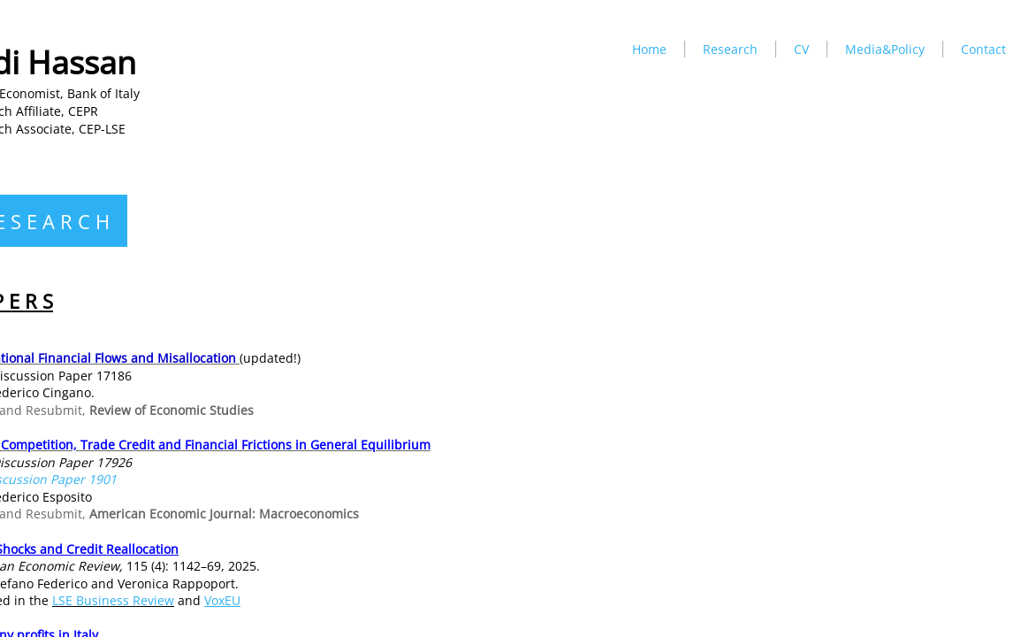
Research (730, 49)
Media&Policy (885, 49)
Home (649, 49)
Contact (983, 49)
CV (801, 49)
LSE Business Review (113, 600)
